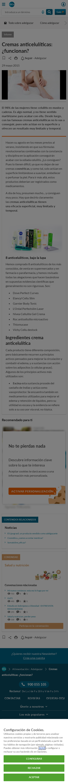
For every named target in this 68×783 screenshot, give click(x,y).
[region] (34, 751)
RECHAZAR (34, 768)
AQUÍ (42, 748)
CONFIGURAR (34, 758)
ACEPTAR (34, 777)
